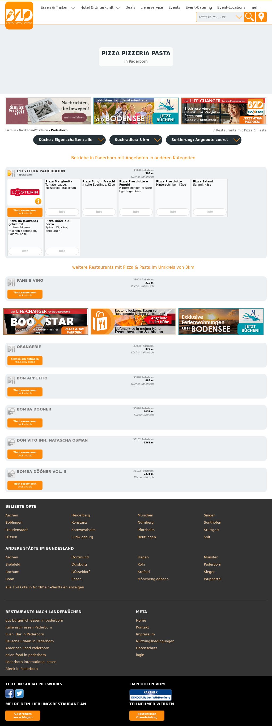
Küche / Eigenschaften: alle (65, 141)
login (140, 656)
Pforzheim (146, 531)
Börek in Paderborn (21, 670)
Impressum (145, 635)
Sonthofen (212, 523)
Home (141, 621)
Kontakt (142, 628)
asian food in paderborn (25, 656)
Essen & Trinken (55, 8)
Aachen (11, 516)
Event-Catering (199, 8)
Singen (210, 516)
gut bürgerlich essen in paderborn (34, 621)
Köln (141, 565)
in (10, 131)
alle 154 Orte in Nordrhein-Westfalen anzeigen (44, 588)
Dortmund (80, 558)
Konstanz (79, 523)
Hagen (143, 558)
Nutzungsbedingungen (155, 642)
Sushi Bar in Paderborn (24, 635)
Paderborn (212, 565)
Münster (211, 558)
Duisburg (79, 565)
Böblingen (13, 523)
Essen (76, 580)
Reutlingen (147, 538)
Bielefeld (12, 565)
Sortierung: (199, 141)
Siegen (210, 573)
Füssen (11, 538)
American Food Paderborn (27, 649)
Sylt (207, 538)
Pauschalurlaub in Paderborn (29, 642)
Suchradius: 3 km (132, 141)
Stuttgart (211, 531)
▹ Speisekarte (24, 175)
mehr (255, 8)
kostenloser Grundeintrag (147, 716)
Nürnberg (146, 523)
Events (174, 8)
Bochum (12, 573)
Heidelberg (80, 516)
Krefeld (144, 573)
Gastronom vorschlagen (23, 716)
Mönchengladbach (153, 580)
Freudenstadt (16, 531)
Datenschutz (146, 649)
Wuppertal (213, 580)
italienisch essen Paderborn (28, 628)
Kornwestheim (83, 531)
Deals (130, 8)
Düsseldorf (80, 573)
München (145, 516)
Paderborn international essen (30, 663)
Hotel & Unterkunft (96, 8)
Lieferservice (152, 8)
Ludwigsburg (82, 538)
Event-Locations (231, 8)
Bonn (9, 580)
